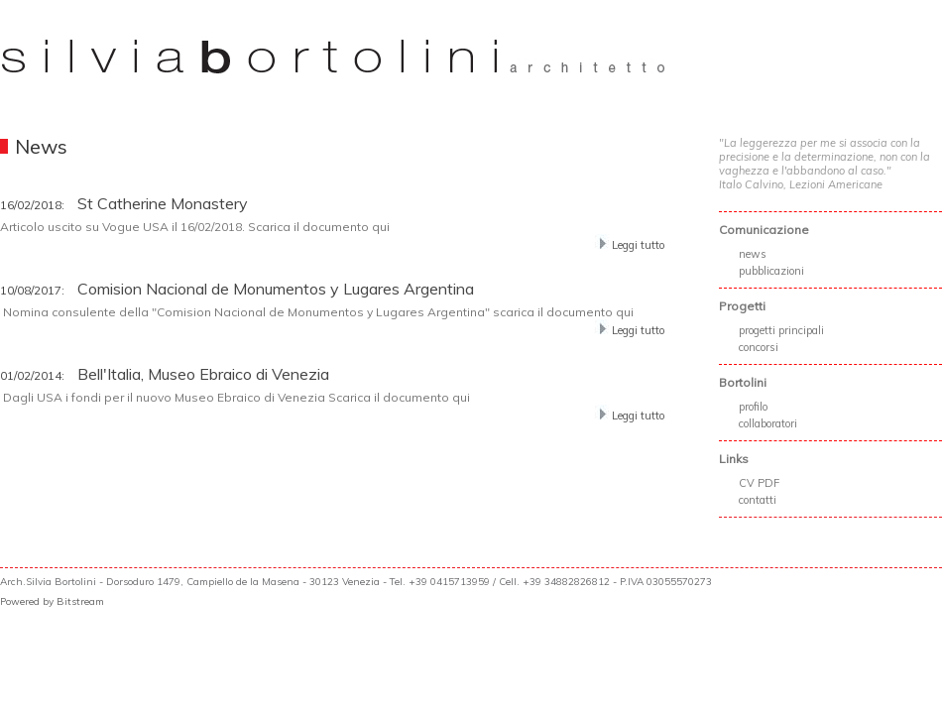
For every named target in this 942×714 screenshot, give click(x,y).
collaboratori (768, 423)
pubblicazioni (771, 271)
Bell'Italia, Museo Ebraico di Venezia (164, 374)
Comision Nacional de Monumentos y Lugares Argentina (237, 288)
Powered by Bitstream (52, 601)
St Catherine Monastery (124, 203)
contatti (757, 500)
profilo (753, 407)
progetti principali (781, 330)
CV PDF (759, 483)
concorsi (758, 347)
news (752, 254)
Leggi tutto (629, 245)
